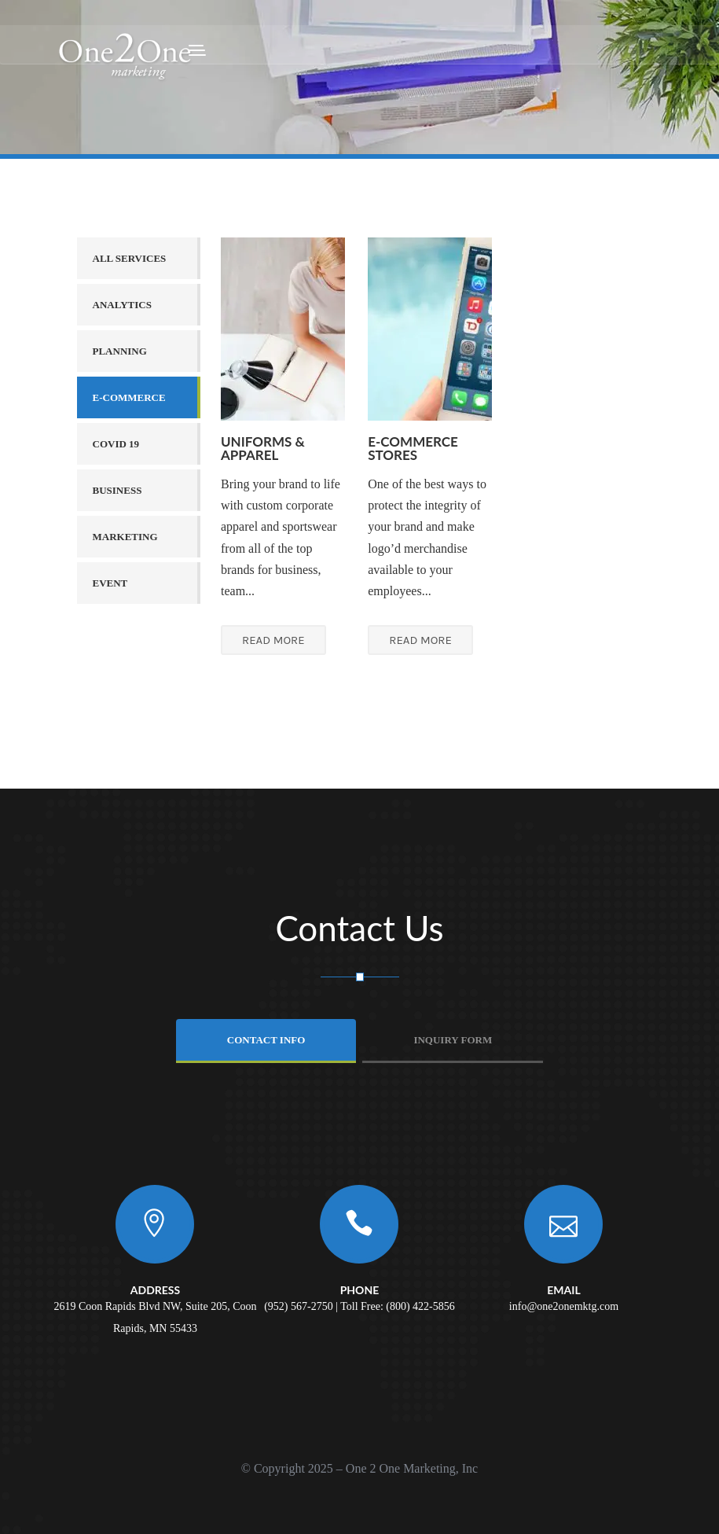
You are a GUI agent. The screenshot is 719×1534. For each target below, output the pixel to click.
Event (110, 583)
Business (117, 490)
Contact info (266, 1040)
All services (130, 258)
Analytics (122, 305)
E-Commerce (129, 397)
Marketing (125, 537)
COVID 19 (116, 444)
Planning (120, 351)
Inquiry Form (452, 1040)
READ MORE (273, 640)
